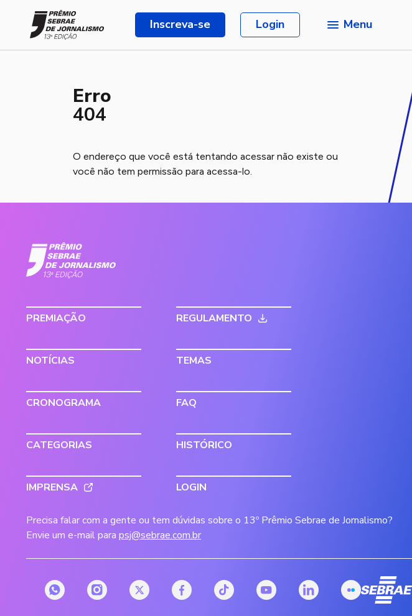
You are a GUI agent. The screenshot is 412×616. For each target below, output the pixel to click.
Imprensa (52, 487)
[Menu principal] (348, 24)
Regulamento (214, 318)
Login (270, 24)
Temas (194, 360)
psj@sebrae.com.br (160, 535)
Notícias (50, 360)
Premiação (56, 318)
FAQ (186, 403)
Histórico (204, 445)
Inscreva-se (180, 24)
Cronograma (63, 403)
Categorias (59, 445)
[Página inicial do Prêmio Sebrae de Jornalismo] (67, 25)
